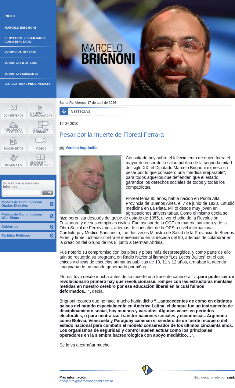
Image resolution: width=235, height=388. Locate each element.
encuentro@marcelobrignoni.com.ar (86, 381)
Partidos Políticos (16, 235)
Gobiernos (10, 226)
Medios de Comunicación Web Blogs (22, 215)
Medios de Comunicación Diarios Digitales (22, 203)
